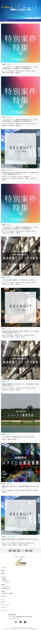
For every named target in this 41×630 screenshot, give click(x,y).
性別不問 (34, 70)
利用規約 (31, 628)
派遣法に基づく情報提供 (7, 593)
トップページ (4, 567)
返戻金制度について (6, 588)
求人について (4, 576)
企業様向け (3, 584)
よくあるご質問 (5, 581)
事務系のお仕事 (21, 543)
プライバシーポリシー (6, 604)
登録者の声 (4, 580)
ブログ (2, 599)
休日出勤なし (12, 70)
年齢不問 (28, 70)
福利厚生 (4, 578)
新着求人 (3, 570)
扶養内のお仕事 (6, 72)
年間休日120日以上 (21, 70)
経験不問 (18, 72)
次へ (30, 550)
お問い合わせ (4, 596)
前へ (10, 550)
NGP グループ (4, 610)
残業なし (13, 72)
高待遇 (4, 180)
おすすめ (4, 176)
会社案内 (3, 591)
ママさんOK (5, 70)
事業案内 (3, 573)
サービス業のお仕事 (12, 176)
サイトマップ (4, 607)
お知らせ (3, 602)
